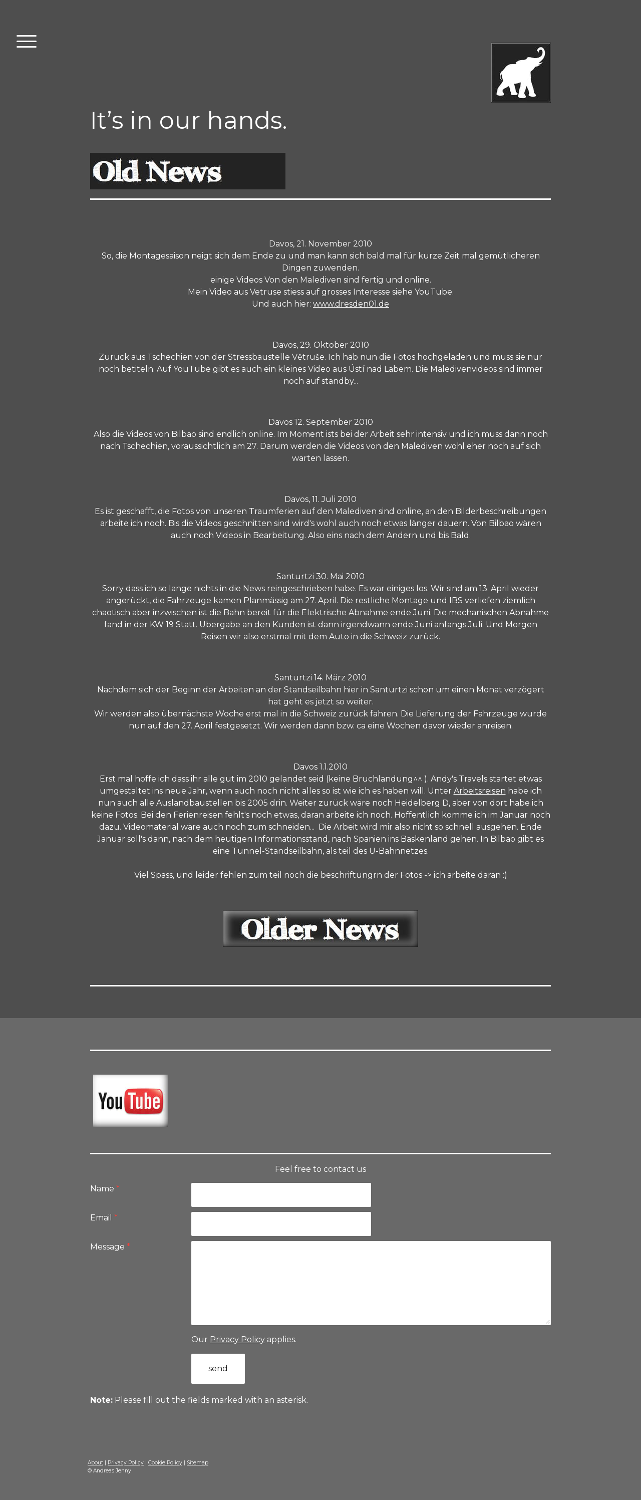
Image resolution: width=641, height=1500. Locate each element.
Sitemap (197, 1462)
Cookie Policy (165, 1462)
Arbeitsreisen (480, 791)
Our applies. (243, 1339)
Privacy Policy (237, 1339)
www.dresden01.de (351, 304)
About (95, 1462)
